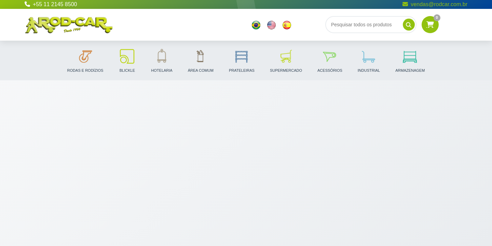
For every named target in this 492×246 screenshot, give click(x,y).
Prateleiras (242, 60)
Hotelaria (161, 60)
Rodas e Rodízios (85, 60)
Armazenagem (410, 60)
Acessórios (329, 60)
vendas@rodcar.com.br (434, 4)
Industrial (369, 60)
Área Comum (201, 60)
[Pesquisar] (409, 25)
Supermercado (286, 60)
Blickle (127, 60)
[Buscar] (370, 24)
